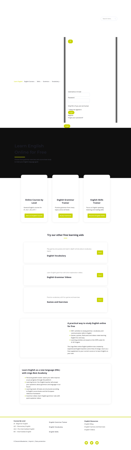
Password (71, 98)
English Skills (53, 432)
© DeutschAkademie (21, 441)
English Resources (91, 421)
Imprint (31, 441)
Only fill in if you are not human (78, 106)
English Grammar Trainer (58, 422)
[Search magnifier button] (115, 19)
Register (70, 115)
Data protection (40, 441)
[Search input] (111, 19)
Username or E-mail (74, 92)
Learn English (18, 81)
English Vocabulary (56, 427)
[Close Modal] (70, 41)
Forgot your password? (75, 118)
